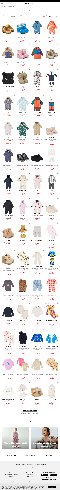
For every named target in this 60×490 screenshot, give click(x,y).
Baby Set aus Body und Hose (51, 374)
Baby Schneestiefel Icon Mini (22, 62)
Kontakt (10, 472)
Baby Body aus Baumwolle (8, 295)
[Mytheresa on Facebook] (45, 479)
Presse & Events (30, 476)
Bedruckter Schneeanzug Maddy (37, 37)
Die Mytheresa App (30, 472)
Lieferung (11, 478)
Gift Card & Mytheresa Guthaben (11, 474)
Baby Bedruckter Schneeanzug (51, 37)
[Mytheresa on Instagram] (49, 479)
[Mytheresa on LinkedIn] (43, 479)
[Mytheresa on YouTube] (51, 479)
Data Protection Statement (32, 488)
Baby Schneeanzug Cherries (23, 114)
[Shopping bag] (58, 3)
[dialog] (30, 487)
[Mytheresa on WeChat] (55, 479)
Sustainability (30, 474)
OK (52, 487)
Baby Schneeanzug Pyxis (37, 87)
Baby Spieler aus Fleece (51, 295)
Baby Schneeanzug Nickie (8, 114)
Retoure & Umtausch (11, 480)
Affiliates (30, 481)
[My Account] (56, 3)
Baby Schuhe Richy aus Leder (8, 242)
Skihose (51, 114)
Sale (5, 6)
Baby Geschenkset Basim (22, 242)
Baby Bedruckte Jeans (37, 242)
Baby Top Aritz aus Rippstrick (37, 374)
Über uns (30, 471)
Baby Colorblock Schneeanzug (37, 114)
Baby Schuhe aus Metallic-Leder (52, 62)
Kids (2, 6)
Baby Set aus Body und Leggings (23, 268)
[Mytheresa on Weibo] (53, 479)
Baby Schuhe (22, 87)
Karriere (30, 478)
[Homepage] (30, 3)
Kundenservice (11, 471)
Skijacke (37, 62)
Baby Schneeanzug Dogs (22, 139)
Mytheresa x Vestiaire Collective (11, 481)
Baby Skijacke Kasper (8, 62)
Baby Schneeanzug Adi (8, 139)
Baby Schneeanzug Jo (52, 87)
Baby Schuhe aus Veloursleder (8, 37)
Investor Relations (30, 480)
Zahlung (11, 476)
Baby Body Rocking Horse (8, 374)
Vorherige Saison (9, 6)
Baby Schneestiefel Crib (22, 37)
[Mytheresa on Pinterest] (47, 479)
